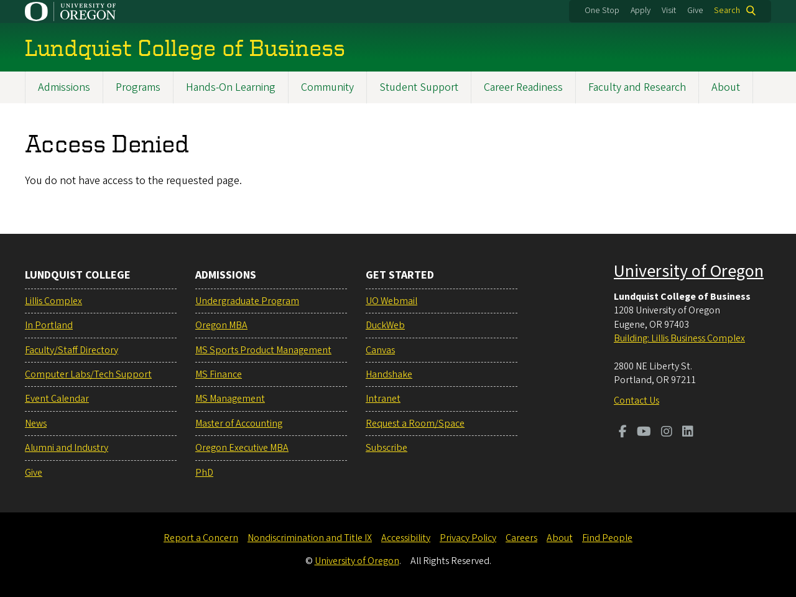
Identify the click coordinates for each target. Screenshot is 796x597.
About (725, 87)
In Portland (49, 325)
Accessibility (405, 538)
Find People (607, 538)
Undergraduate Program (247, 301)
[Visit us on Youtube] (644, 433)
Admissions (64, 87)
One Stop (602, 10)
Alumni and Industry (66, 448)
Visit (669, 10)
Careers (521, 538)
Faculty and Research (637, 87)
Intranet (383, 398)
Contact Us (636, 400)
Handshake (389, 374)
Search (727, 10)
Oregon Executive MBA (242, 448)
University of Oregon (689, 271)
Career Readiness (523, 87)
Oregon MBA (221, 325)
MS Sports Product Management (263, 350)
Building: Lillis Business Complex (679, 338)
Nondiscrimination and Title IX (310, 538)
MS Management (230, 398)
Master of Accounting (238, 423)
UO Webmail (391, 301)
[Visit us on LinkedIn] (687, 433)
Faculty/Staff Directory (71, 350)
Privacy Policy (468, 538)
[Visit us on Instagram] (666, 433)
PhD (204, 472)
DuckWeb (385, 325)
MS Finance (218, 374)
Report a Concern (201, 538)
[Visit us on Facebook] (623, 433)
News (36, 423)
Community (327, 87)
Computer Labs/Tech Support (88, 374)
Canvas (380, 350)
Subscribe (386, 448)
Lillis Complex (53, 301)
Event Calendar (57, 398)
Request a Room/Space (415, 423)
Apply (640, 10)
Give (695, 10)
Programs (138, 87)
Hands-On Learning (230, 87)
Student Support (418, 87)
